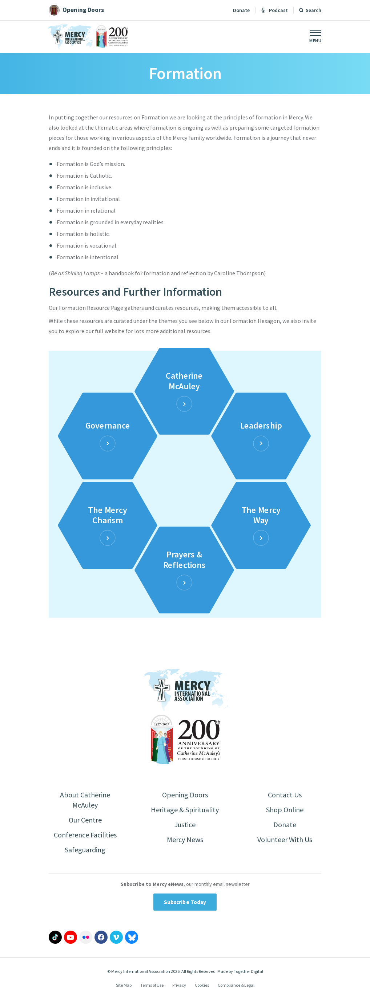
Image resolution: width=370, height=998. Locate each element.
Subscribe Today (185, 902)
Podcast (274, 10)
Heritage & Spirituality (185, 809)
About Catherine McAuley (85, 799)
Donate (241, 10)
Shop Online (284, 809)
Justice (185, 824)
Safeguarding (85, 849)
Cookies (202, 985)
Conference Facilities (85, 834)
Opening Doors (185, 794)
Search (313, 10)
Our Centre (85, 819)
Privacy (179, 985)
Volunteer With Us (284, 839)
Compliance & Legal (236, 985)
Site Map (124, 985)
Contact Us (285, 794)
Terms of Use (152, 985)
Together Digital (248, 971)
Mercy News (185, 839)
